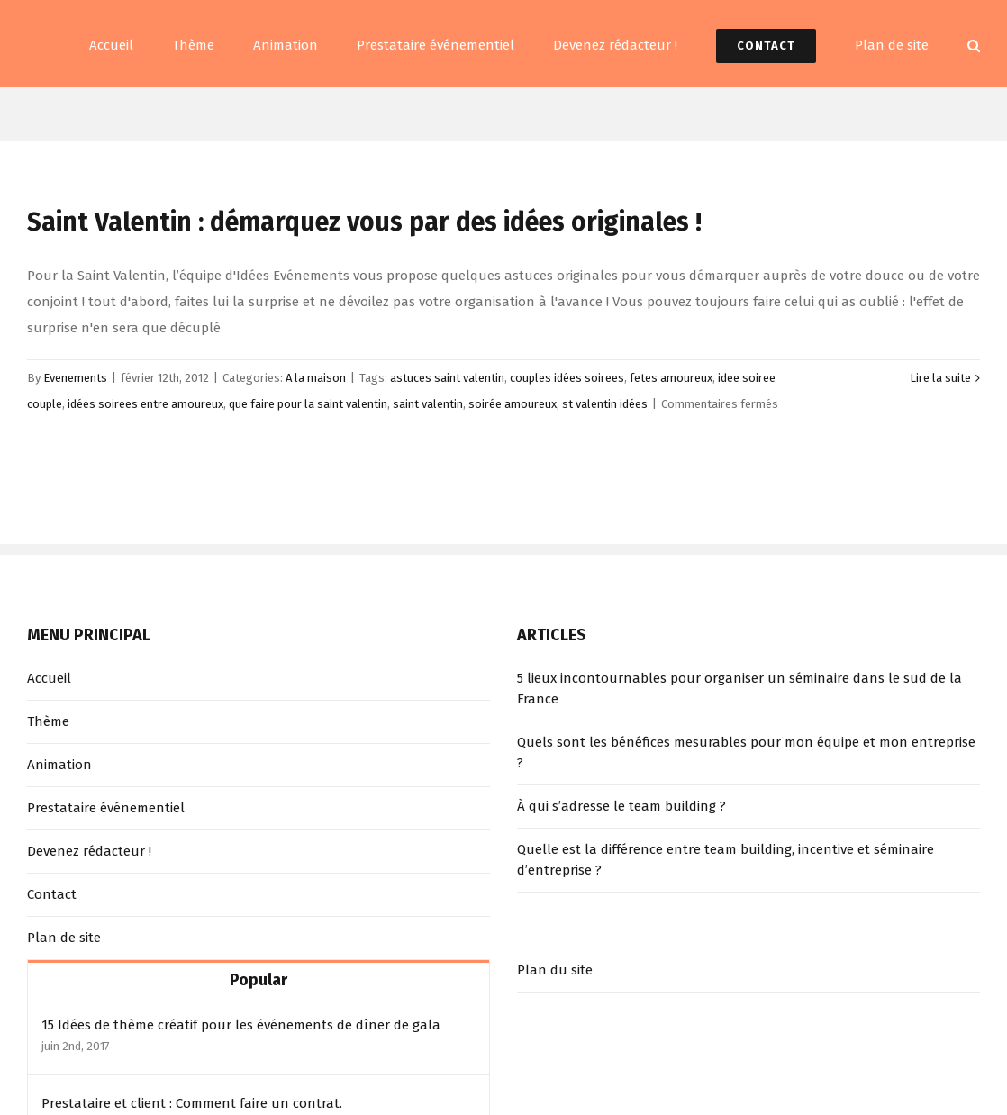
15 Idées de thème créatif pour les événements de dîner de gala (240, 1025)
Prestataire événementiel (106, 808)
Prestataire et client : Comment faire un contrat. (191, 1103)
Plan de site (64, 937)
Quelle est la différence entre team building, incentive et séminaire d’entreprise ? (725, 859)
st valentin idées (605, 404)
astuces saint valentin (447, 378)
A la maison (316, 378)
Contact (52, 894)
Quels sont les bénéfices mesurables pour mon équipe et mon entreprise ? (746, 752)
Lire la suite (940, 378)
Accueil (49, 678)
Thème (48, 721)
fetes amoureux (671, 378)
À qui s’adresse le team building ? (621, 806)
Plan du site (555, 970)
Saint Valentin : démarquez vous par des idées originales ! (364, 222)
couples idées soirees (567, 378)
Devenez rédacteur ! (89, 851)
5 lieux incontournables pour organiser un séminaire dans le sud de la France (739, 688)
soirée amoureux (512, 404)
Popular (258, 980)
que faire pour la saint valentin (308, 404)
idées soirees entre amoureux (145, 404)
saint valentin (428, 404)
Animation (59, 765)
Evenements (75, 378)
